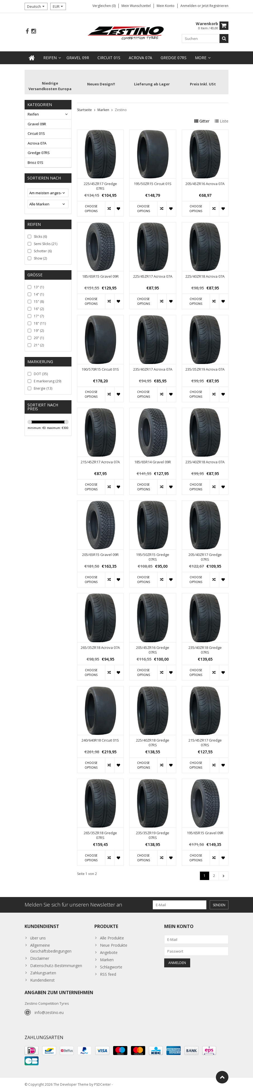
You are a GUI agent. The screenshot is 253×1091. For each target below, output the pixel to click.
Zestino (121, 109)
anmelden (188, 5)
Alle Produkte (112, 938)
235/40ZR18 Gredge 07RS (205, 650)
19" (39, 330)
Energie (43, 388)
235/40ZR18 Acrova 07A (205, 462)
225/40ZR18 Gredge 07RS (152, 742)
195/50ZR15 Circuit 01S (152, 183)
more (200, 57)
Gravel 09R (77, 57)
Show (40, 258)
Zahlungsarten (43, 972)
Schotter (43, 251)
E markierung (47, 381)
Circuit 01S (108, 57)
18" (40, 323)
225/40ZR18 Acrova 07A (205, 276)
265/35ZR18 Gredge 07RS (100, 835)
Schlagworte (111, 967)
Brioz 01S (35, 162)
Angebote (109, 952)
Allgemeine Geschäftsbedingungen (50, 948)
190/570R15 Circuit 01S (100, 369)
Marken (103, 109)
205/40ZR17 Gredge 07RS (205, 557)
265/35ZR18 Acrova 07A (100, 647)
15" (39, 301)
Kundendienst (42, 980)
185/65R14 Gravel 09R (152, 462)
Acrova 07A (140, 57)
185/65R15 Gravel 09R (100, 276)
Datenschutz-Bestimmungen (56, 965)
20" (39, 337)
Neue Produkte (113, 945)
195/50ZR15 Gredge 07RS (152, 557)
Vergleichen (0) (104, 5)
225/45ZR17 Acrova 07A (152, 276)
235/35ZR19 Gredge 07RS (152, 835)
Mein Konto (166, 5)
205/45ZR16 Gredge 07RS (152, 650)
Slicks (40, 236)
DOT (41, 373)
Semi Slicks (45, 243)
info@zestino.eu (49, 1012)
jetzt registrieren (215, 5)
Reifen (50, 57)
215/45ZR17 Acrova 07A (100, 462)
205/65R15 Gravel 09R (100, 554)
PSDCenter (102, 1084)
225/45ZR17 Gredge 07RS (100, 186)
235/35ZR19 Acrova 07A (205, 369)
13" (39, 287)
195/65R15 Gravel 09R (205, 833)
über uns (38, 938)
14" (39, 294)
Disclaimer (39, 958)
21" (39, 345)
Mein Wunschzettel (136, 5)
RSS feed (108, 974)
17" (39, 316)
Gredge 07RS (174, 57)
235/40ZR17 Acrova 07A (152, 369)
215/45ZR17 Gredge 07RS (205, 742)
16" (39, 308)
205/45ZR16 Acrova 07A (205, 183)
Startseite (84, 109)
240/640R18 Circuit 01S (100, 740)
